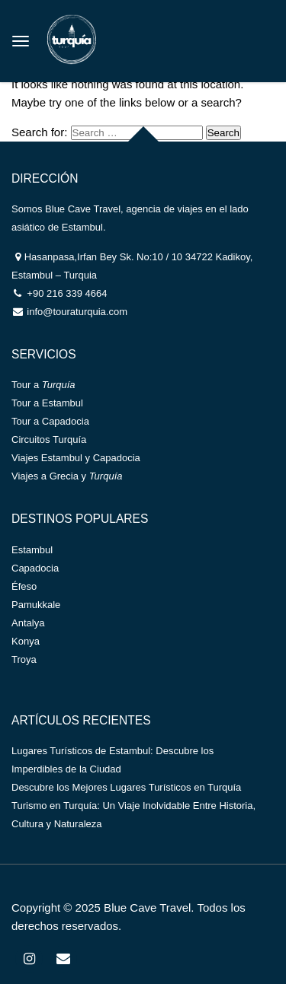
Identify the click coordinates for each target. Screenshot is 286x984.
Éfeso (24, 586)
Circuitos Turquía (48, 439)
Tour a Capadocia (50, 421)
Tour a (43, 384)
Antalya (27, 623)
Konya (25, 641)
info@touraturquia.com (75, 311)
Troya (24, 659)
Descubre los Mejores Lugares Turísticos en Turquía (126, 787)
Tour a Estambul (47, 403)
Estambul (32, 550)
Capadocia (35, 568)
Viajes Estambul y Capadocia (75, 457)
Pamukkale (35, 604)
